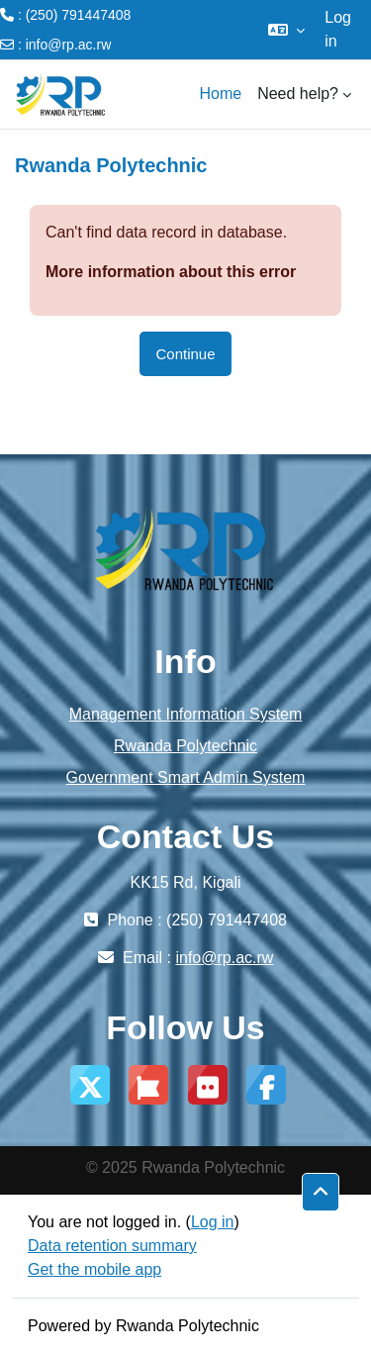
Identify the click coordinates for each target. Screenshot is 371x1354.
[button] (286, 29)
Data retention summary (112, 1245)
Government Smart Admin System (186, 777)
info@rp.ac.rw (69, 44)
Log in (338, 29)
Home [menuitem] (220, 93)
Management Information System (186, 714)
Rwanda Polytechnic (185, 745)
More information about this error (171, 271)
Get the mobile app (94, 1269)
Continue (185, 353)
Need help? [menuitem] (297, 93)
